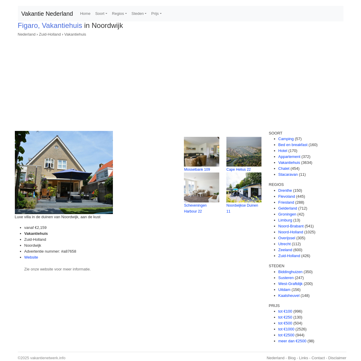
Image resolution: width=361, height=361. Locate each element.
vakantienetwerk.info (48, 358)
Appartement (289, 156)
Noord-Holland (290, 232)
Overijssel (286, 238)
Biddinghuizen (290, 272)
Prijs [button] (155, 13)
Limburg (285, 220)
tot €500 (285, 323)
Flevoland (286, 196)
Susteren (286, 278)
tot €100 (285, 311)
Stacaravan (288, 174)
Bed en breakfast (293, 144)
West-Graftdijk (290, 283)
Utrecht (284, 244)
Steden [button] (138, 13)
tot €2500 (286, 335)
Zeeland (285, 250)
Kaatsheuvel (289, 295)
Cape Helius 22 (238, 169)
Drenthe (285, 190)
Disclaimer (337, 358)
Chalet (284, 168)
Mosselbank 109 (197, 169)
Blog (292, 358)
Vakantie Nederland (47, 13)
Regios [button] (118, 13)
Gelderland (287, 208)
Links (303, 358)
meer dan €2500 (292, 341)
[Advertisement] (180, 82)
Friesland (286, 202)
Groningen (287, 214)
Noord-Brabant (291, 226)
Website (31, 257)
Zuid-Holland (50, 34)
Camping (286, 139)
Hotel (282, 150)
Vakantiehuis (75, 34)
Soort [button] (99, 13)
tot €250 (285, 317)
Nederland (27, 34)
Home (85, 13)
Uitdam (284, 289)
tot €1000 (286, 329)
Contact (318, 358)
